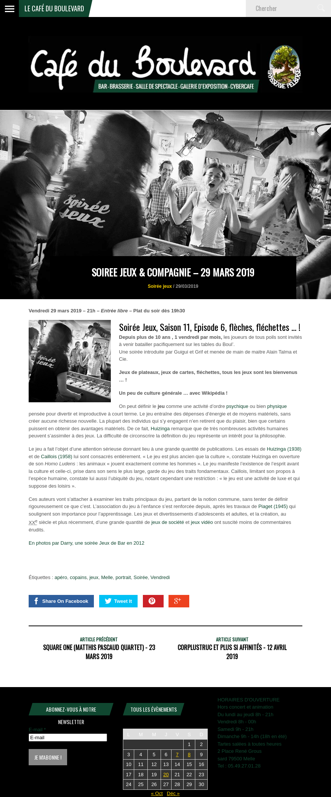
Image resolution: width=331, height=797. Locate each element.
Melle (107, 577)
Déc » (173, 793)
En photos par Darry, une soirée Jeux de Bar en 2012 (86, 543)
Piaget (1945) (273, 506)
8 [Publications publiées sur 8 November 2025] (189, 754)
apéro (61, 577)
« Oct (157, 793)
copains (78, 577)
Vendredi (160, 577)
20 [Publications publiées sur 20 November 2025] (166, 774)
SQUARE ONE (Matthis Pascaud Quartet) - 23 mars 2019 (99, 652)
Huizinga (160, 428)
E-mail (37, 729)
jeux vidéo (202, 522)
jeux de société (167, 522)
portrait (123, 577)
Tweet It (118, 601)
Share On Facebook (60, 601)
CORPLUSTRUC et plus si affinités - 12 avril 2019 (232, 652)
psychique (237, 406)
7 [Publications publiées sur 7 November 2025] (177, 754)
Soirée (140, 577)
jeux (93, 577)
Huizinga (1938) (284, 449)
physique (277, 406)
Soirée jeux (160, 286)
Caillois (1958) (56, 456)
